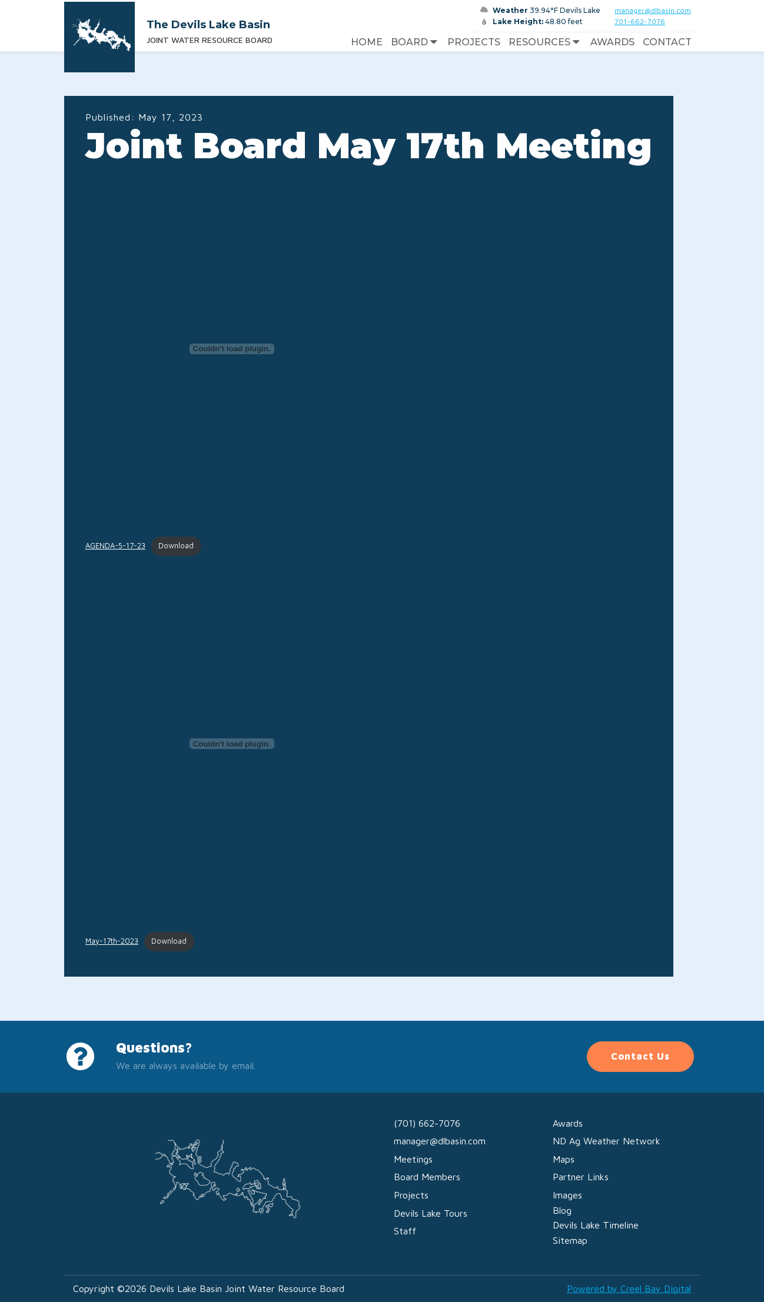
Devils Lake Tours (430, 1213)
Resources (545, 42)
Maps (563, 1159)
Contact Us (640, 1056)
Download (176, 545)
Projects (473, 42)
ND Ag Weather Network (606, 1140)
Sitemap (570, 1240)
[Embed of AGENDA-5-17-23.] (231, 348)
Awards (612, 42)
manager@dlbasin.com (652, 10)
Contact (667, 42)
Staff (405, 1231)
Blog (562, 1210)
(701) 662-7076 (427, 1123)
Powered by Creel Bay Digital (629, 1288)
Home (367, 42)
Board (415, 42)
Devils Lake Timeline (596, 1225)
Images (567, 1195)
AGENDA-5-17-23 (115, 545)
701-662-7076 (639, 21)
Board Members (427, 1176)
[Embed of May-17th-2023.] (231, 743)
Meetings (413, 1159)
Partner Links (581, 1176)
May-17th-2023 (111, 941)
